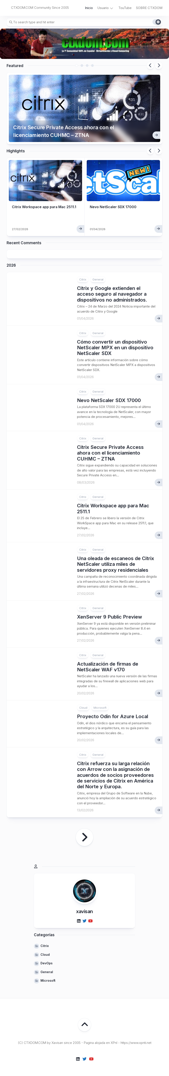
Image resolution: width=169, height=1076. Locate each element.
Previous (150, 65)
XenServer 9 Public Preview (109, 616)
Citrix (82, 278)
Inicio (89, 8)
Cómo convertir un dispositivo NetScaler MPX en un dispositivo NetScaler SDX (115, 346)
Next (158, 65)
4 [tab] (92, 65)
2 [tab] (82, 65)
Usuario (103, 8)
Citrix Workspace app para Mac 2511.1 (44, 205)
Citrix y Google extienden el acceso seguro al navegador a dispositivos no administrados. (112, 292)
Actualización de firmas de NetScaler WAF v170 (107, 665)
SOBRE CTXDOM (149, 8)
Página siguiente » (84, 836)
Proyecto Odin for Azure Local (112, 715)
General (97, 278)
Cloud (83, 706)
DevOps (46, 962)
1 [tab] (76, 65)
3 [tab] (87, 65)
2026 (11, 264)
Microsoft (100, 706)
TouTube (125, 8)
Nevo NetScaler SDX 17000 (113, 205)
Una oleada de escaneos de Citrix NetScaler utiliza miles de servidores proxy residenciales (115, 563)
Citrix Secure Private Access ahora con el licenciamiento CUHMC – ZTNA (63, 130)
